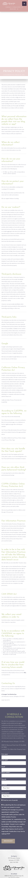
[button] (24, 4)
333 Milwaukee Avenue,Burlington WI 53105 (14, 859)
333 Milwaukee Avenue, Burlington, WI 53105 (12, 741)
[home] (8, 4)
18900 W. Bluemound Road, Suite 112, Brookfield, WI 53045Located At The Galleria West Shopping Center (13, 747)
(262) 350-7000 (14, 862)
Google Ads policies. (17, 353)
